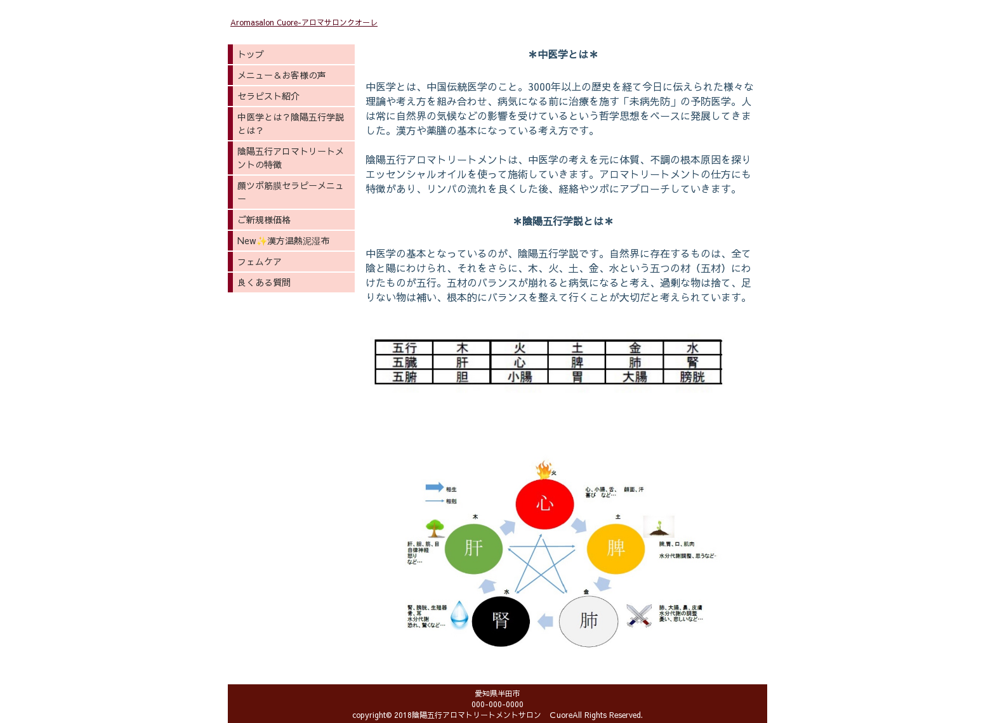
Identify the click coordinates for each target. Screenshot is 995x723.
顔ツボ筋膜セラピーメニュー (290, 192)
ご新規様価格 (264, 219)
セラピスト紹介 (268, 95)
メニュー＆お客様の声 (281, 74)
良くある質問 (264, 282)
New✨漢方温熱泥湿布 (283, 240)
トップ (250, 54)
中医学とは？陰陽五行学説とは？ (290, 123)
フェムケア (259, 261)
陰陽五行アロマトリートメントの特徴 (290, 158)
